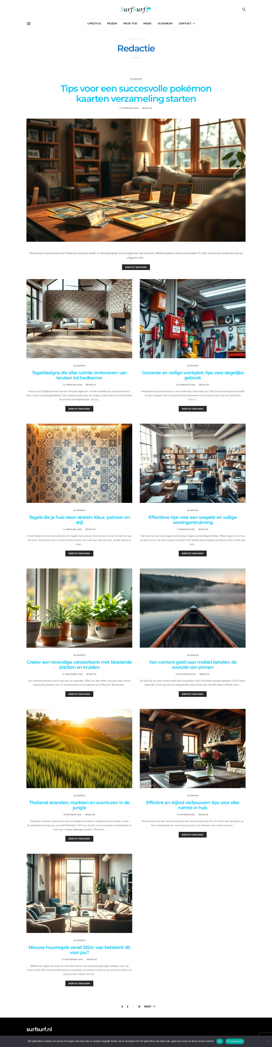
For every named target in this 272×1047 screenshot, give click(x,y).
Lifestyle (94, 23)
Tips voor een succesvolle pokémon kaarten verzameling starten (136, 93)
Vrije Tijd (130, 23)
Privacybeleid (234, 1041)
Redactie (147, 108)
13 (139, 1006)
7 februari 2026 (186, 529)
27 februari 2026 (129, 108)
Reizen (112, 23)
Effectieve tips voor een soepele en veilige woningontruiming (192, 520)
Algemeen (165, 23)
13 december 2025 (186, 674)
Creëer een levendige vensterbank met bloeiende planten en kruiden (79, 664)
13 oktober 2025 (186, 814)
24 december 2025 (72, 674)
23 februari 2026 (185, 385)
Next (147, 1006)
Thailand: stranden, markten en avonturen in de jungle (79, 805)
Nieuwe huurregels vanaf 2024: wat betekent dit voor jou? (79, 950)
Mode (147, 23)
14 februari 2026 (72, 529)
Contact (185, 23)
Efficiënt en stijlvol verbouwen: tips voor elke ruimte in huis (192, 805)
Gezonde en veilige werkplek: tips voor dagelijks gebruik (192, 375)
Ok (219, 1041)
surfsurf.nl (39, 1029)
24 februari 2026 (72, 385)
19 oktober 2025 (72, 814)
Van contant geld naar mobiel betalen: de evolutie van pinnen (193, 664)
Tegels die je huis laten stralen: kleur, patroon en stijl (79, 520)
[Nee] (267, 1041)
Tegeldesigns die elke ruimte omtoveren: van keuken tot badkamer (79, 375)
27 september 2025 (72, 959)
